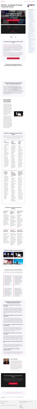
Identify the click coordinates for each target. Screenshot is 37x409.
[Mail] (28, 6)
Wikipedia (14, 370)
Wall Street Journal (6, 54)
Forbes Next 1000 (15, 53)
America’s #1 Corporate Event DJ (4, 401)
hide (33, 9)
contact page (7, 351)
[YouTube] (32, 5)
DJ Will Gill (3, 8)
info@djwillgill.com (19, 353)
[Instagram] (29, 5)
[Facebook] (28, 5)
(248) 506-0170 (12, 353)
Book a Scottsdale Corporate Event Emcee (13, 58)
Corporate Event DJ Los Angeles (23, 402)
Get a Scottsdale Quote (13, 383)
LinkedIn (17, 370)
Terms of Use (2, 403)
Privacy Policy (2, 402)
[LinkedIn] (34, 5)
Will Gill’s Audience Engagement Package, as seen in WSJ (25, 401)
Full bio (11, 370)
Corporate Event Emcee (9, 392)
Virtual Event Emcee (20, 392)
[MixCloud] (31, 5)
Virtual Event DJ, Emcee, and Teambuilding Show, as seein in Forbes (8, 405)
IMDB (20, 370)
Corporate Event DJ (15, 392)
